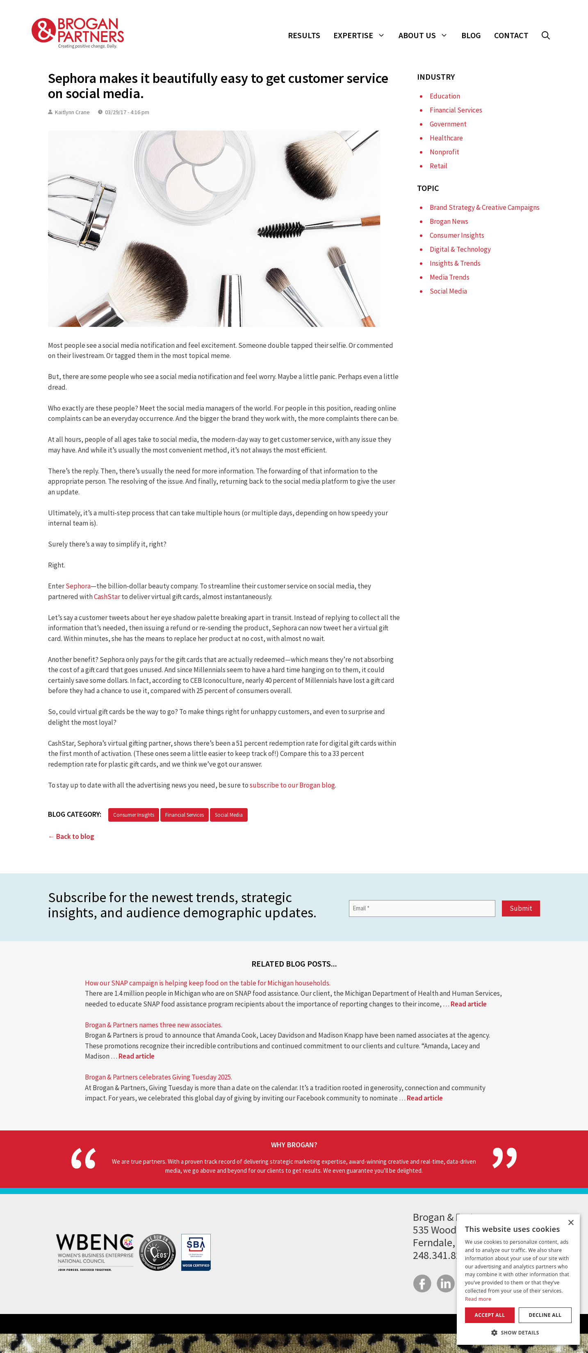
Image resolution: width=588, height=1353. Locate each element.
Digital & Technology (460, 249)
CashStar (107, 596)
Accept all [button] (490, 1315)
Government (448, 124)
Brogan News (449, 221)
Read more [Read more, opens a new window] (478, 1299)
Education (445, 96)
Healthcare (446, 137)
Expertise (362, 35)
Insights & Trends (455, 263)
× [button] (570, 1223)
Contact (511, 35)
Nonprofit (444, 151)
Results (304, 35)
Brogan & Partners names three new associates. (153, 1024)
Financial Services (184, 814)
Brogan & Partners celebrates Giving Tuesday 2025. (158, 1077)
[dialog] (518, 1279)
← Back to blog (71, 836)
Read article (469, 1003)
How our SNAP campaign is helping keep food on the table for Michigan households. (207, 983)
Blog (471, 35)
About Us (427, 35)
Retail (438, 165)
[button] (545, 35)
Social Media (229, 814)
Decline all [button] (545, 1315)
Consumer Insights (133, 814)
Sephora (78, 585)
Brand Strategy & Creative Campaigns (485, 207)
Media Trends (449, 277)
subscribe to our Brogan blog (292, 785)
